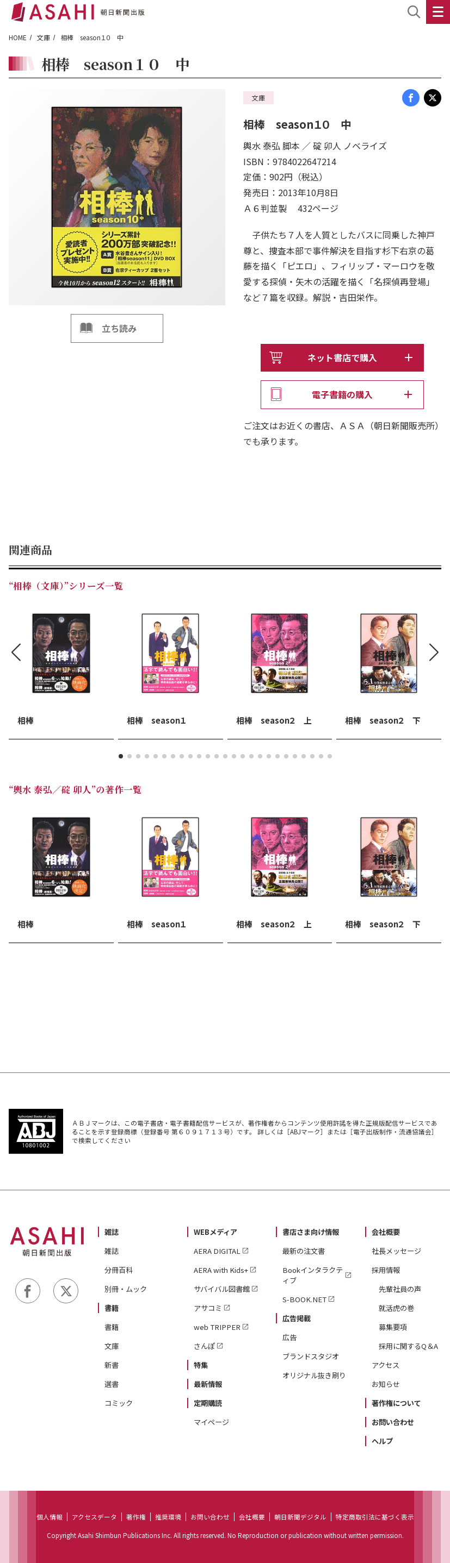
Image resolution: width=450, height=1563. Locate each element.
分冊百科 (118, 1270)
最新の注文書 (303, 1251)
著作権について (396, 1403)
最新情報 (208, 1384)
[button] (121, 756)
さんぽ (204, 1346)
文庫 (43, 37)
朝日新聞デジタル (300, 1516)
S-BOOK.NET (304, 1299)
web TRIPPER (217, 1327)
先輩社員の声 (400, 1289)
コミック (118, 1403)
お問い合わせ (393, 1422)
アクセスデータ (94, 1516)
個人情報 (49, 1516)
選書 (111, 1384)
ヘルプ (382, 1441)
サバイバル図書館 (222, 1289)
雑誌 (111, 1232)
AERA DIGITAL (217, 1251)
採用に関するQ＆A (408, 1346)
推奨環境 (168, 1516)
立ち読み (119, 328)
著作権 (136, 1516)
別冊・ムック (125, 1289)
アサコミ (208, 1308)
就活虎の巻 (396, 1308)
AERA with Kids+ (221, 1270)
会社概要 (386, 1232)
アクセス (385, 1365)
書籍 (111, 1308)
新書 (111, 1365)
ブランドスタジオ (310, 1356)
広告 (289, 1337)
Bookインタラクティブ (312, 1275)
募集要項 (393, 1327)
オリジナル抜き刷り (314, 1375)
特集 (201, 1365)
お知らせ (386, 1384)
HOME (18, 37)
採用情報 (386, 1270)
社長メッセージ (396, 1251)
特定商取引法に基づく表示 (375, 1516)
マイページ (211, 1422)
